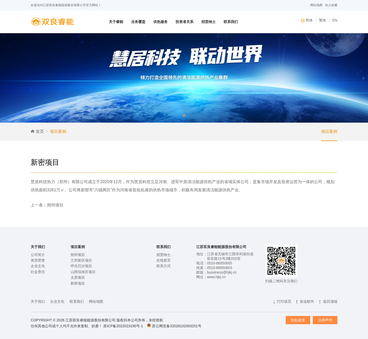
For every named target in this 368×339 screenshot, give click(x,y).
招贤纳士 (208, 22)
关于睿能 (116, 22)
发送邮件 (307, 301)
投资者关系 (184, 22)
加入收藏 (331, 5)
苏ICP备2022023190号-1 (123, 326)
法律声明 (325, 320)
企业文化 (38, 266)
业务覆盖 (138, 22)
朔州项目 (78, 255)
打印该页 (284, 301)
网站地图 (316, 5)
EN (334, 20)
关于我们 (38, 301)
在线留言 (163, 260)
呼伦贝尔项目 (81, 266)
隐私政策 (298, 320)
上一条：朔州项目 (47, 205)
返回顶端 (330, 301)
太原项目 (78, 277)
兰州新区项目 (81, 260)
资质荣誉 (38, 260)
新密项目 (78, 283)
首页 (37, 131)
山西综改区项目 (83, 272)
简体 (307, 20)
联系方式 (163, 266)
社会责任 (38, 272)
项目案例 (58, 131)
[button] (184, 115)
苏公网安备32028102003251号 (176, 326)
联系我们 (231, 22)
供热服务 (160, 22)
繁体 (322, 20)
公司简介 (38, 255)
